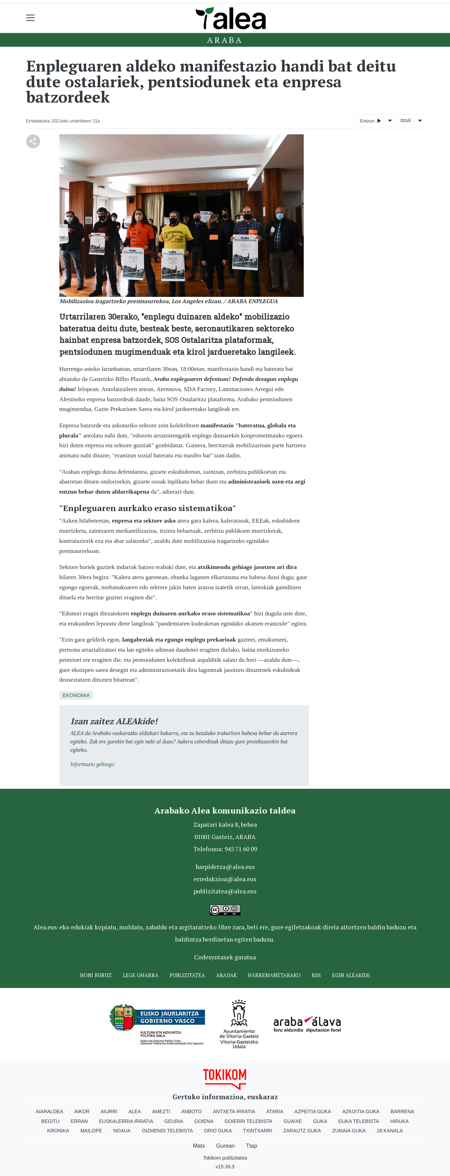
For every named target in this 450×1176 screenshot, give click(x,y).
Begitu (50, 1121)
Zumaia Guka (349, 1130)
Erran (79, 1121)
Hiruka (399, 1121)
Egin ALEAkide (351, 975)
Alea (134, 1111)
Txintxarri (257, 1130)
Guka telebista (358, 1121)
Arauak (226, 975)
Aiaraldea (49, 1111)
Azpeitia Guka (312, 1111)
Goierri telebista (248, 1121)
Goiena (203, 1121)
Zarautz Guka (302, 1130)
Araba (225, 39)
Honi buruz (96, 975)
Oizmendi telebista (167, 1130)
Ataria (274, 1111)
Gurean (225, 1146)
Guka (320, 1121)
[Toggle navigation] (30, 18)
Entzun (370, 120)
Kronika (58, 1130)
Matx (199, 1146)
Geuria (173, 1121)
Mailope (91, 1130)
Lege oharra (140, 975)
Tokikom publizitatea (225, 1158)
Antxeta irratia (234, 1111)
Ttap (251, 1146)
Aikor (82, 1111)
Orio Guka (218, 1130)
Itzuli (405, 120)
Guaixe (292, 1121)
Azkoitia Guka (360, 1111)
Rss (316, 975)
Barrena (402, 1111)
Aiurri (109, 1111)
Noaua (122, 1130)
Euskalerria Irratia (126, 1121)
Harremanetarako (274, 975)
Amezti (161, 1111)
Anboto (191, 1111)
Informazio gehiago (93, 764)
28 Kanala (390, 1130)
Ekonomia (76, 695)
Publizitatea (187, 975)
